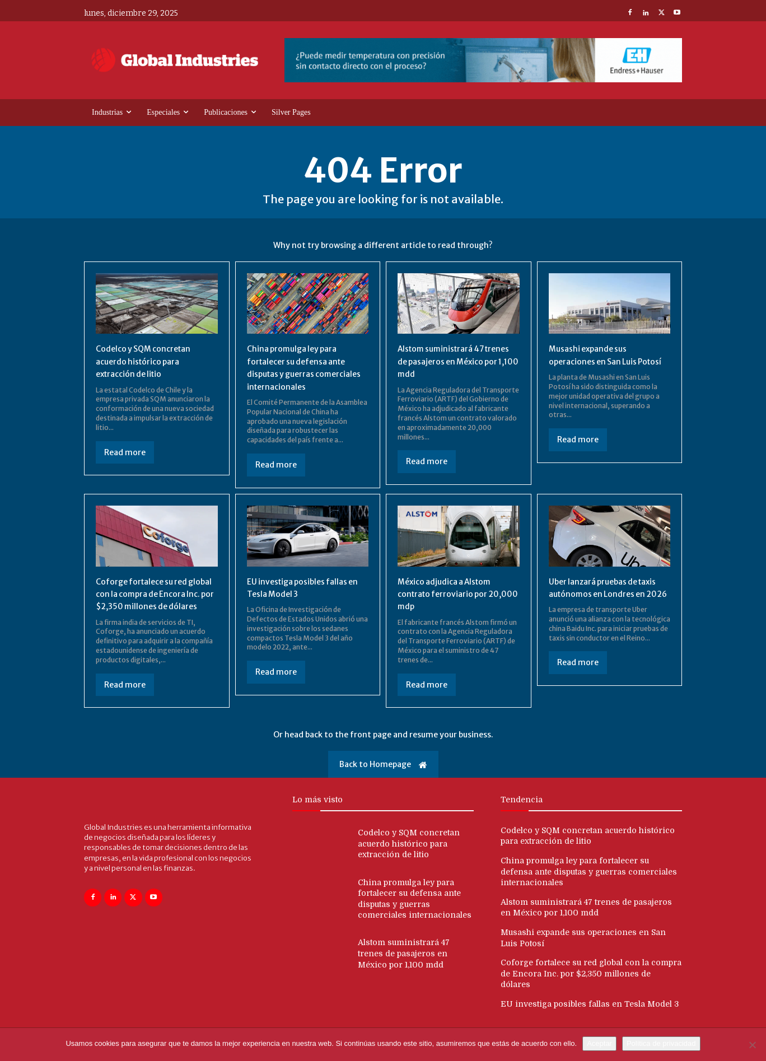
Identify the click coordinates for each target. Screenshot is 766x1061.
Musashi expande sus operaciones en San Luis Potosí (598, 361)
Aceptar (599, 1043)
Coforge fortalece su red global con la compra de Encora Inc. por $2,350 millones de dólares (148, 600)
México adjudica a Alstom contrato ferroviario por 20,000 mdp (451, 594)
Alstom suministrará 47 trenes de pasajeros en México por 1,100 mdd (447, 361)
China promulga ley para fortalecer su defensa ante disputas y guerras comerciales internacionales (589, 883)
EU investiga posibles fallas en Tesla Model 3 (590, 1016)
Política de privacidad (661, 1043)
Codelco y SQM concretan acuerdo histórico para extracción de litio (149, 361)
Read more (125, 452)
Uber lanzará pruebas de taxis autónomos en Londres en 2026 (608, 594)
